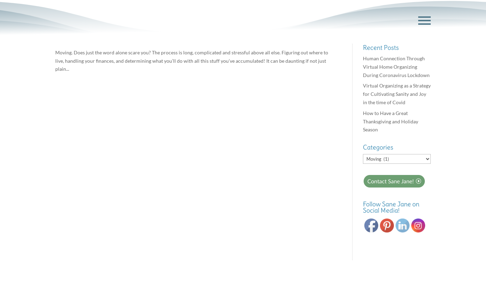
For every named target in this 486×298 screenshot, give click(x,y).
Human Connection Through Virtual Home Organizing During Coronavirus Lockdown (396, 66)
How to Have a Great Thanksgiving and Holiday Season (390, 121)
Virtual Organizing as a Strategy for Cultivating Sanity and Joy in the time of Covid (397, 94)
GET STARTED (382, 20)
